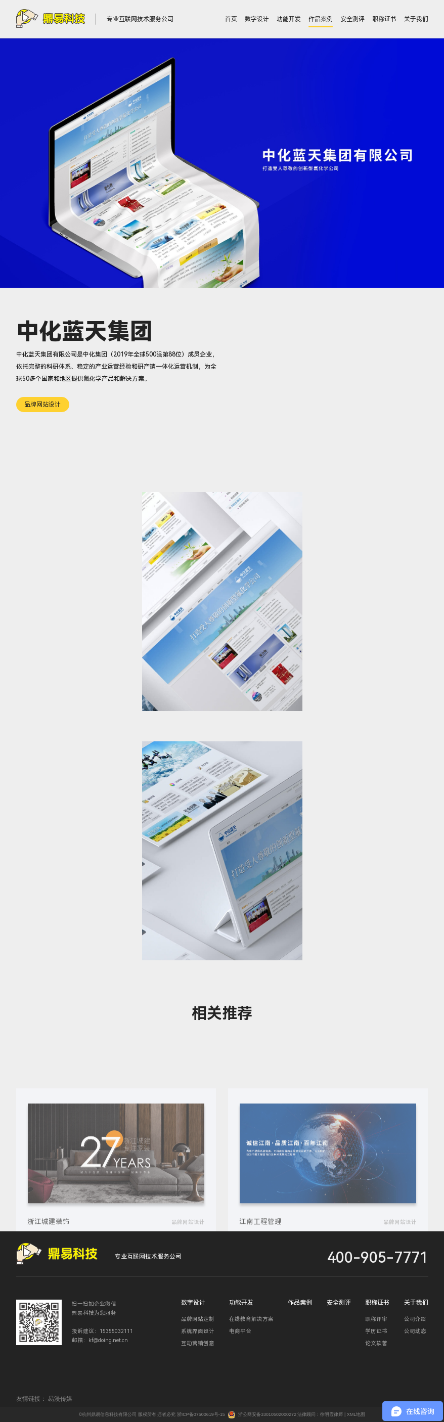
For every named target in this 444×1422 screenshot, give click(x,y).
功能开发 (289, 19)
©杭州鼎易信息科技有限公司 (108, 1414)
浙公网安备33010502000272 (267, 1414)
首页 (231, 19)
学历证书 (376, 1331)
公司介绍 (415, 1319)
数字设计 (257, 19)
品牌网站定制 (197, 1319)
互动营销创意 (197, 1343)
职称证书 (384, 19)
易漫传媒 (60, 1398)
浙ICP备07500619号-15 (201, 1414)
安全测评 (352, 19)
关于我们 (416, 19)
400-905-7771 (377, 1257)
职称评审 (376, 1319)
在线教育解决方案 (251, 1319)
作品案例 (320, 19)
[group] (116, 1201)
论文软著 (376, 1343)
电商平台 (240, 1331)
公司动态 (415, 1331)
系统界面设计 (197, 1331)
